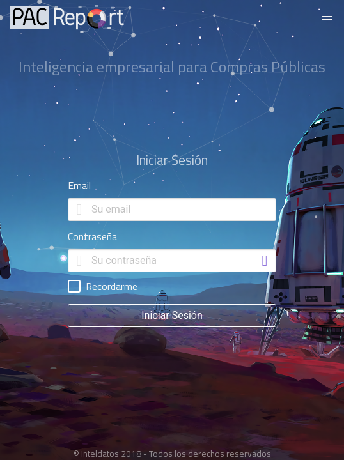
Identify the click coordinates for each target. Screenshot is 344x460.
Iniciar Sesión (172, 315)
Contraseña (92, 236)
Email (79, 185)
